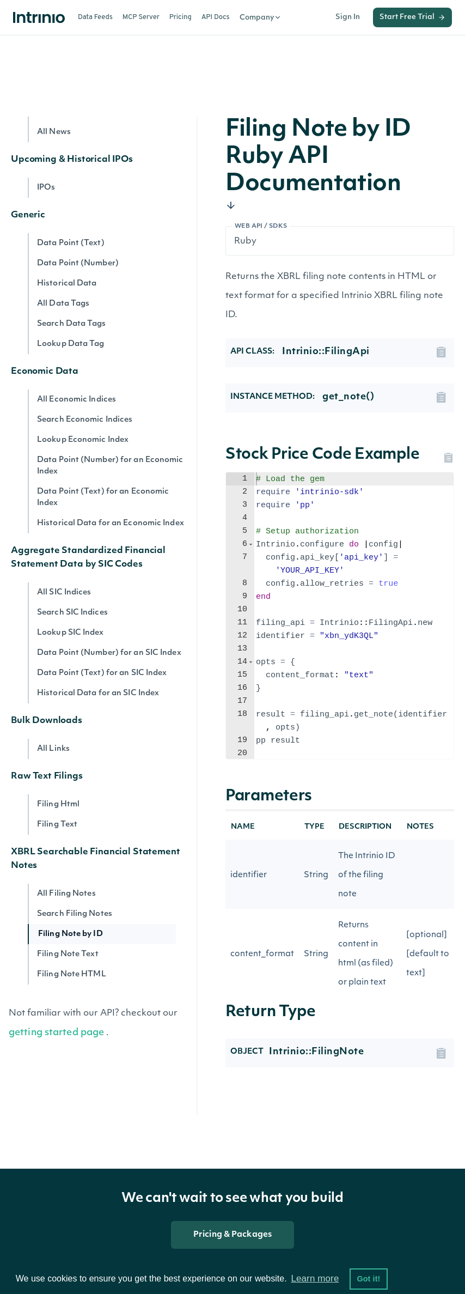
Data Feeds (95, 17)
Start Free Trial (412, 17)
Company (261, 17)
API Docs (215, 17)
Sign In (347, 17)
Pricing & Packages (232, 1235)
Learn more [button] (315, 1278)
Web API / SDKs (261, 226)
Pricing (180, 17)
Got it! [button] (368, 1278)
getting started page (56, 1032)
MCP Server (141, 17)
